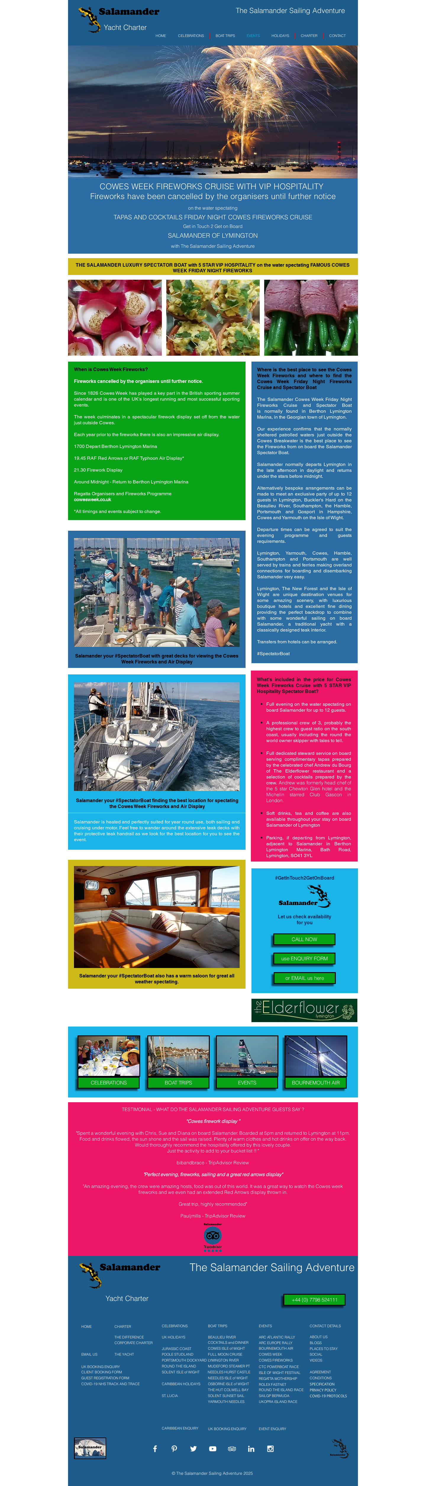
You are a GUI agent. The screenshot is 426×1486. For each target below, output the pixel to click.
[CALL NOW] (304, 939)
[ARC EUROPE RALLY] (277, 1343)
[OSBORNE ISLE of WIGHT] (226, 1384)
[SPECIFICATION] (328, 1384)
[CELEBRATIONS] (109, 1083)
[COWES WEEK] (277, 1354)
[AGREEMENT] (328, 1372)
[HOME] (91, 1327)
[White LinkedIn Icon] (251, 1448)
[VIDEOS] (328, 1360)
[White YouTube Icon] (212, 1448)
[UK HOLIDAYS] (180, 1337)
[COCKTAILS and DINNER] (226, 1343)
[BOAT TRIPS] (178, 1083)
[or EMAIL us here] (305, 978)
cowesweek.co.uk (92, 499)
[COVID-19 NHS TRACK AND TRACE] (109, 1384)
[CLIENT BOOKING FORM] (99, 1372)
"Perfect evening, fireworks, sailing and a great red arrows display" (213, 1174)
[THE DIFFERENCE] (133, 1337)
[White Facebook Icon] (155, 1448)
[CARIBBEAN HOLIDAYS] (183, 1384)
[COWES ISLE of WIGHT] (226, 1348)
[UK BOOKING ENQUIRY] (99, 1367)
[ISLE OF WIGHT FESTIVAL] (277, 1373)
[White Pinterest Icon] (174, 1448)
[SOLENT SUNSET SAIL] (226, 1396)
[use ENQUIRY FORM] (304, 958)
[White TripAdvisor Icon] (231, 1448)
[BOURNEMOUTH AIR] (316, 1083)
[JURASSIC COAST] (183, 1349)
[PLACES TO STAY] (328, 1349)
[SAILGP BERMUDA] (277, 1396)
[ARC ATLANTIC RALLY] (277, 1337)
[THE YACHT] (133, 1354)
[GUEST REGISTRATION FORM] (104, 1378)
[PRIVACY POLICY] (328, 1390)
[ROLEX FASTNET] (277, 1385)
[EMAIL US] (91, 1354)
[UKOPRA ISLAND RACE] (279, 1402)
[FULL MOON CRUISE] (226, 1354)
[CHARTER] (133, 1327)
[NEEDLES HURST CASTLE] (226, 1372)
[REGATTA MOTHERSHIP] (277, 1379)
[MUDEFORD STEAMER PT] (226, 1366)
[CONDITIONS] (328, 1378)
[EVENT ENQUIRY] (279, 1429)
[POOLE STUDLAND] (183, 1354)
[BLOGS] (328, 1343)
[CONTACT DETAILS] (328, 1326)
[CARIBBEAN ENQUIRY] (180, 1428)
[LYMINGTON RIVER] (226, 1360)
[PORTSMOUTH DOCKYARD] (183, 1360)
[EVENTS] (247, 1083)
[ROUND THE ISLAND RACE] (279, 1390)
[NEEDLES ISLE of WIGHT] (226, 1378)
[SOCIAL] (328, 1354)
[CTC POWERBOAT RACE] (277, 1367)
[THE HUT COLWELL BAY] (226, 1390)
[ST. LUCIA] (183, 1396)
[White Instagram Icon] (270, 1448)
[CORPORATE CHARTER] (133, 1343)
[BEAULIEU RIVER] (226, 1337)
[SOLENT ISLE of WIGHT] (183, 1372)
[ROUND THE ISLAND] (183, 1366)
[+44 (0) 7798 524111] (314, 1300)
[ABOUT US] (328, 1337)
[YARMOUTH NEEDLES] (226, 1402)
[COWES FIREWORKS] (277, 1360)
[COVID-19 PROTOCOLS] (328, 1396)
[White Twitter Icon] (193, 1448)
